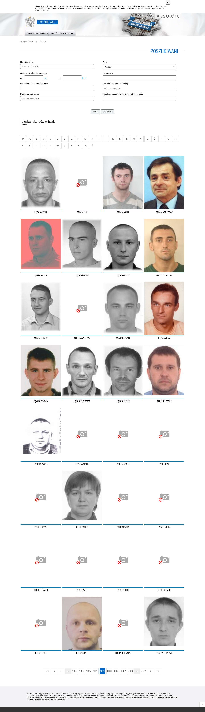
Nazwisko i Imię (31, 62)
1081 (116, 648)
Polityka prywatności (137, 704)
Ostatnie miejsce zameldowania (38, 83)
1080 (109, 648)
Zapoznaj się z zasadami (139, 700)
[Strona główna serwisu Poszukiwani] (158, 16)
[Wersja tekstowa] (167, 16)
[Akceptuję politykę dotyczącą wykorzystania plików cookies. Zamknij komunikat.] (168, 2)
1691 (144, 648)
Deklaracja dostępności (112, 695)
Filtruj (95, 111)
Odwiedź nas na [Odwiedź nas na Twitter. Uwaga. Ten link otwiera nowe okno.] (26, 699)
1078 (95, 648)
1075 (74, 648)
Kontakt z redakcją (84, 695)
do (62, 78)
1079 (102, 648)
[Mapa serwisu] (163, 16)
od (25, 78)
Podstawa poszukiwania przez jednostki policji (123, 94)
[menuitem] (37, 33)
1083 (130, 648)
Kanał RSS (26, 694)
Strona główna (30, 41)
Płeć (105, 62)
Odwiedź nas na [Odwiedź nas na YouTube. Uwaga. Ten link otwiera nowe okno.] (31, 694)
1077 (88, 648)
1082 (123, 648)
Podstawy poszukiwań (34, 94)
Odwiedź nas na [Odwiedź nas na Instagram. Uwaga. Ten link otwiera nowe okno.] (42, 694)
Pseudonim (108, 73)
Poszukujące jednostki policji (115, 83)
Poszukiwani (44, 41)
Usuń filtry (107, 111)
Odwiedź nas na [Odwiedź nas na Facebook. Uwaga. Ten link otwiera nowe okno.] (36, 694)
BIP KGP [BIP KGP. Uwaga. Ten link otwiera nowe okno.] (61, 695)
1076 (81, 648)
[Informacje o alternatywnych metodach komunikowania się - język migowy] (172, 16)
